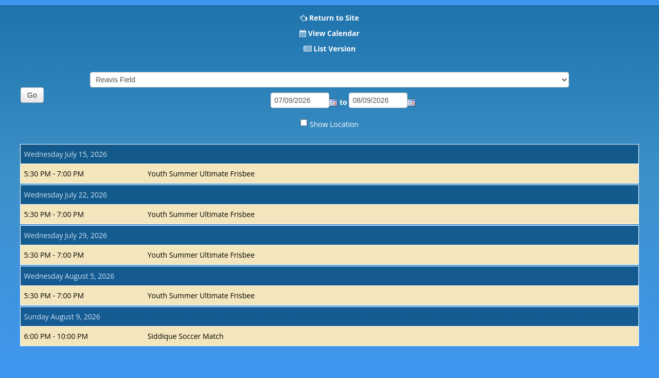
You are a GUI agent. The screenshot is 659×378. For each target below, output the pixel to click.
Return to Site (334, 18)
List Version (334, 48)
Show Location (334, 124)
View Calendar (334, 33)
